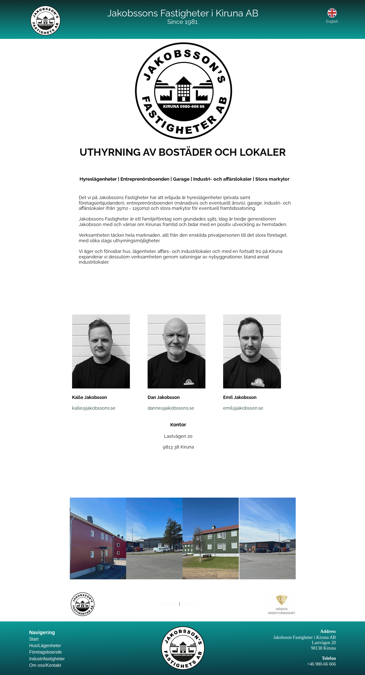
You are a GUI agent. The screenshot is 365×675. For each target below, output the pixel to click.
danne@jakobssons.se (171, 408)
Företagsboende (45, 652)
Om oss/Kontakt (45, 665)
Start (34, 639)
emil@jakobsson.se (243, 408)
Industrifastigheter (47, 658)
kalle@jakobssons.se (93, 408)
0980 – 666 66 (87, 402)
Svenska (169, 603)
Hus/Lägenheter (45, 645)
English (189, 603)
